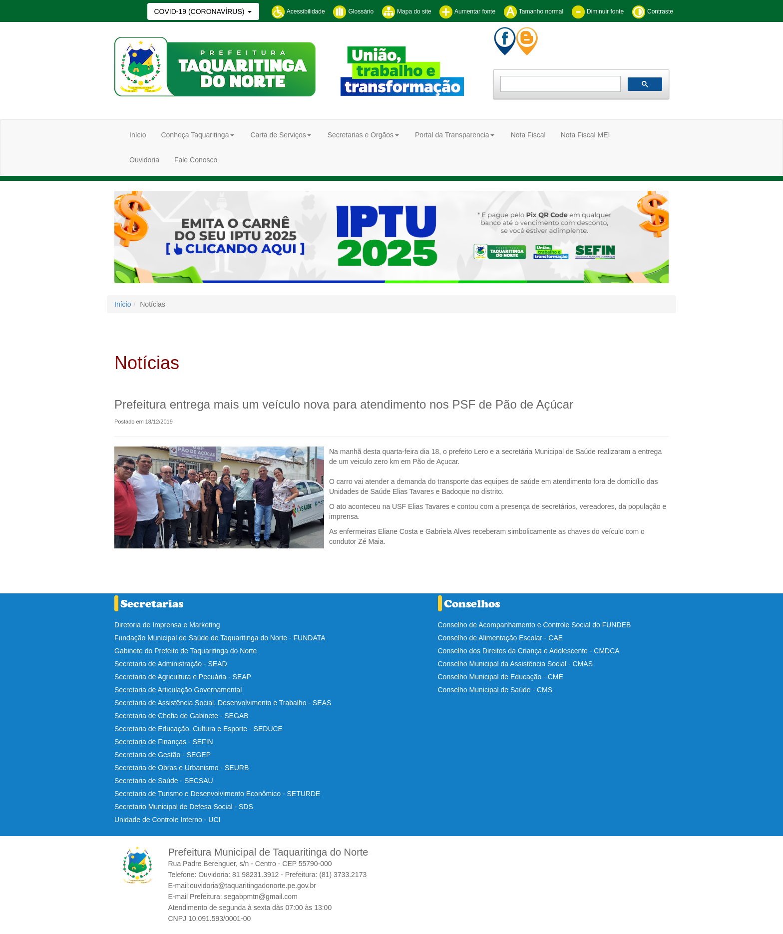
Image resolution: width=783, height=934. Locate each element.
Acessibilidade (298, 11)
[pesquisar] (559, 84)
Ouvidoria (144, 160)
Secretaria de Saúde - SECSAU (163, 781)
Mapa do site (406, 11)
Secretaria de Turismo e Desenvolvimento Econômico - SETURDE (217, 794)
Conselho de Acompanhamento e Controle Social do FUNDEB (534, 625)
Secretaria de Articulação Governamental (178, 690)
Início (137, 135)
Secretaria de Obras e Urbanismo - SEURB (181, 768)
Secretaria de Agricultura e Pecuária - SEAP (182, 677)
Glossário (353, 11)
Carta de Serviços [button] (278, 135)
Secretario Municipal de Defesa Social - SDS (183, 807)
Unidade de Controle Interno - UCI (167, 820)
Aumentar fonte (467, 11)
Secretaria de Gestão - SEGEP (162, 755)
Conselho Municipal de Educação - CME (500, 677)
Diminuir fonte (597, 11)
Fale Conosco (195, 160)
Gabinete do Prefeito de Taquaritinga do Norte (185, 651)
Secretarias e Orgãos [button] (360, 135)
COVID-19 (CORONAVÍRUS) (200, 11)
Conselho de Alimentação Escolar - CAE (500, 638)
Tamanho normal (533, 11)
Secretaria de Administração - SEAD (170, 664)
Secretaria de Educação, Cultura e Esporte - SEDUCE (198, 729)
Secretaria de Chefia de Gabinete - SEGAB (181, 716)
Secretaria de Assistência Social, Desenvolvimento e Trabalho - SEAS (222, 703)
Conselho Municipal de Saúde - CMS (495, 690)
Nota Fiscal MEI (585, 135)
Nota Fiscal (528, 135)
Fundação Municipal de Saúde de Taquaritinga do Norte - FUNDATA (220, 638)
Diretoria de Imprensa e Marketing (167, 625)
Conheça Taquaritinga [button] (195, 135)
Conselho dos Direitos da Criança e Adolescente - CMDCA (529, 651)
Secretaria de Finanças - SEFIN (163, 742)
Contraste (652, 11)
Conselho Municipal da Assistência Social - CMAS (515, 664)
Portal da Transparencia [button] (452, 135)
